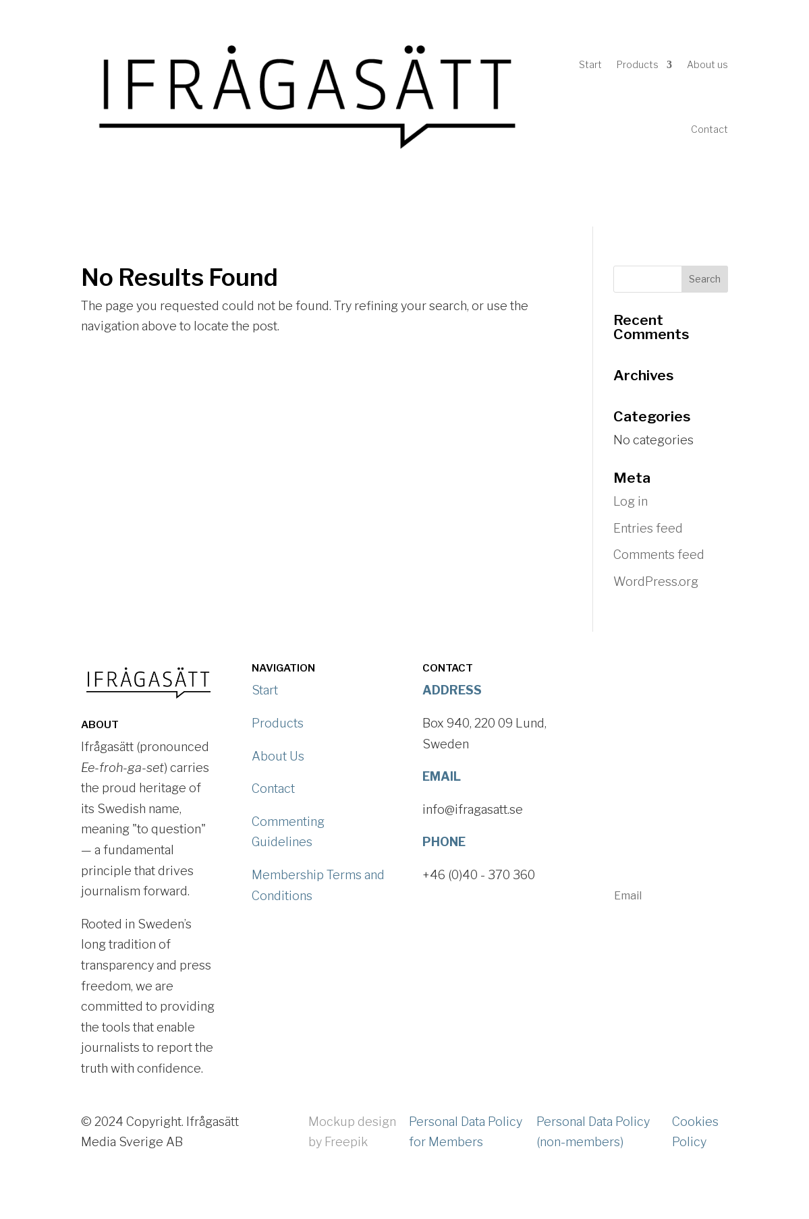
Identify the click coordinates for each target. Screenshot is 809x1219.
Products (638, 64)
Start (590, 64)
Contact (709, 129)
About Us (278, 756)
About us (707, 64)
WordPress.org (655, 581)
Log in (630, 501)
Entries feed (648, 528)
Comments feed (658, 554)
